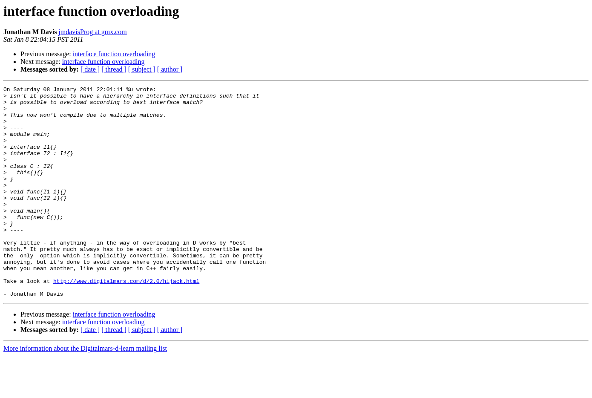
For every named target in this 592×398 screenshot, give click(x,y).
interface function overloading (114, 54)
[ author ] (170, 69)
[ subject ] (141, 69)
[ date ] (90, 69)
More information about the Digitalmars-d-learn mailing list (85, 390)
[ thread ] (113, 69)
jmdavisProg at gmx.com (92, 31)
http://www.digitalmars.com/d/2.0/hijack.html (126, 320)
